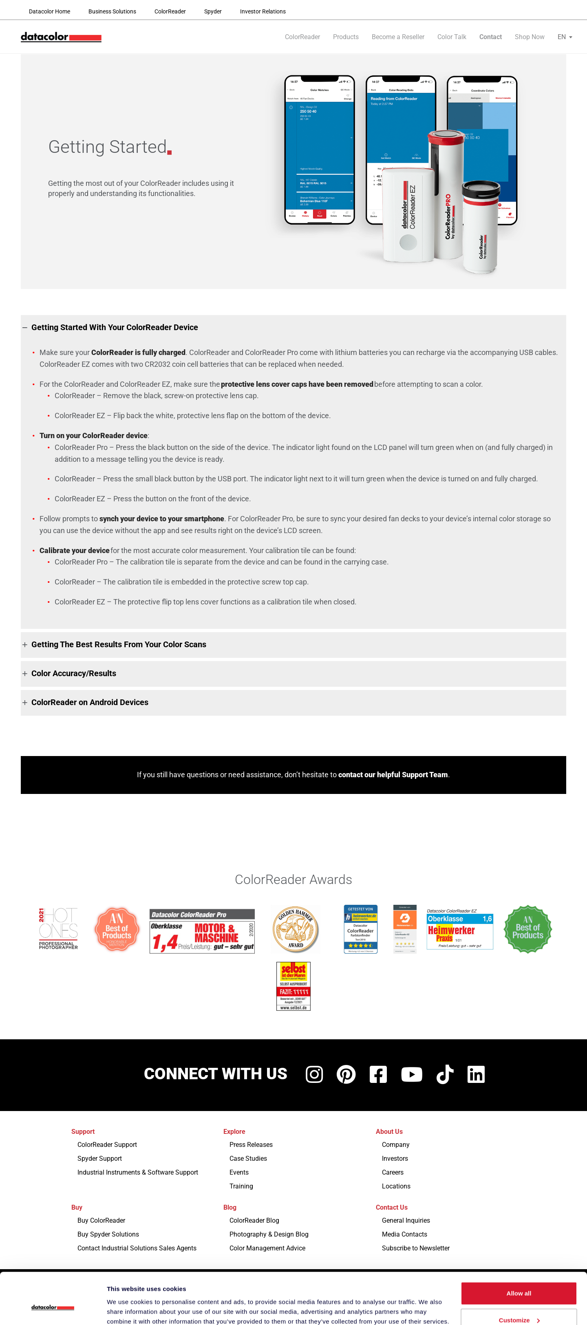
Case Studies (248, 1158)
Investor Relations (263, 11)
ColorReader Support (107, 1145)
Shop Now (530, 37)
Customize (519, 1276)
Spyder (213, 11)
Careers (393, 1172)
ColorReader (170, 11)
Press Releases (251, 1145)
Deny (519, 1303)
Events (239, 1172)
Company (396, 1145)
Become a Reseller (398, 37)
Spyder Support (99, 1158)
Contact (490, 37)
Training (241, 1186)
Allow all (519, 1249)
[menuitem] (561, 37)
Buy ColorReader (101, 1220)
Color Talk (451, 37)
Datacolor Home (49, 11)
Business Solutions (112, 11)
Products (346, 37)
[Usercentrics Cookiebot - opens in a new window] (52, 1309)
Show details (126, 1299)
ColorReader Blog (254, 1220)
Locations (396, 1186)
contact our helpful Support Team (393, 774)
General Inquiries (406, 1220)
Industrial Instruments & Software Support (137, 1172)
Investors (395, 1158)
